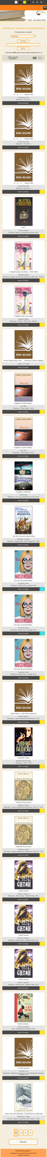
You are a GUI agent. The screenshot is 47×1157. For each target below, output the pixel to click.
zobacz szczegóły (23, 103)
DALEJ (23, 1142)
